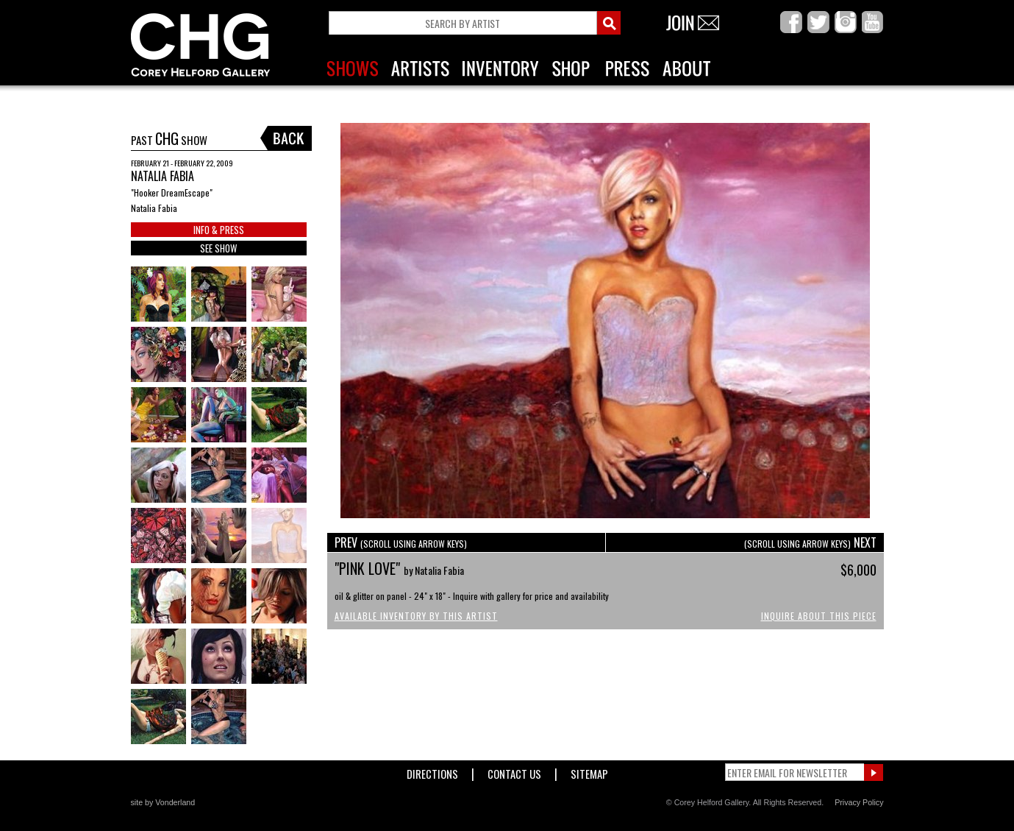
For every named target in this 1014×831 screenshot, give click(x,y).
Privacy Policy (859, 802)
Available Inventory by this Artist (416, 615)
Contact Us (514, 771)
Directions (432, 771)
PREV (401, 542)
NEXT (810, 542)
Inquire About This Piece (818, 615)
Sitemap (589, 771)
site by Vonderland (163, 802)
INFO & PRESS (218, 229)
